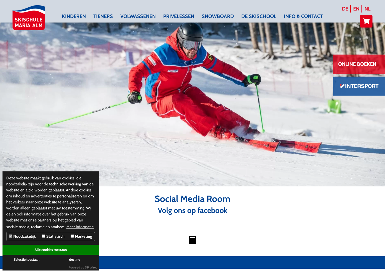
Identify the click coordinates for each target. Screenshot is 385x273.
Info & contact (303, 16)
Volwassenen (138, 16)
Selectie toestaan (27, 259)
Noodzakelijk (22, 236)
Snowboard (218, 16)
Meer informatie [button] (80, 226)
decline (74, 259)
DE (345, 9)
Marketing (81, 236)
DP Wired (91, 267)
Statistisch (53, 236)
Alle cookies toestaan (51, 249)
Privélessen (178, 16)
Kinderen (74, 16)
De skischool (258, 16)
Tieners (103, 16)
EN (356, 9)
